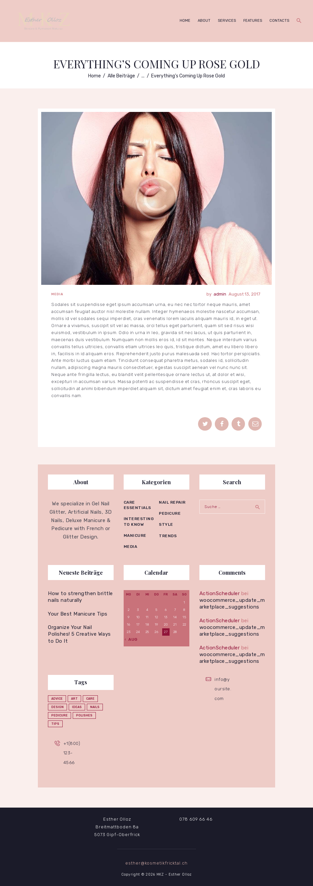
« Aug (131, 639)
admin (220, 294)
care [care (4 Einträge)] (90, 698)
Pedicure (170, 513)
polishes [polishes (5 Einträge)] (84, 715)
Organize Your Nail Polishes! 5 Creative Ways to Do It (79, 634)
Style (166, 524)
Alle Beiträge (121, 76)
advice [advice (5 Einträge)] (57, 698)
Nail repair (172, 502)
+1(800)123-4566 (71, 753)
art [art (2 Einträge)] (74, 698)
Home (94, 76)
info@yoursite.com (222, 689)
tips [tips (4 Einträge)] (55, 723)
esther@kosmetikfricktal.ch (156, 863)
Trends (168, 535)
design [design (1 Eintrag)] (57, 707)
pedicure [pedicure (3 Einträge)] (59, 715)
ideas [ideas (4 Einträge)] (77, 707)
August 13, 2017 (244, 294)
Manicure (135, 535)
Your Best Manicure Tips (78, 614)
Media (57, 294)
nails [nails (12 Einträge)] (95, 707)
